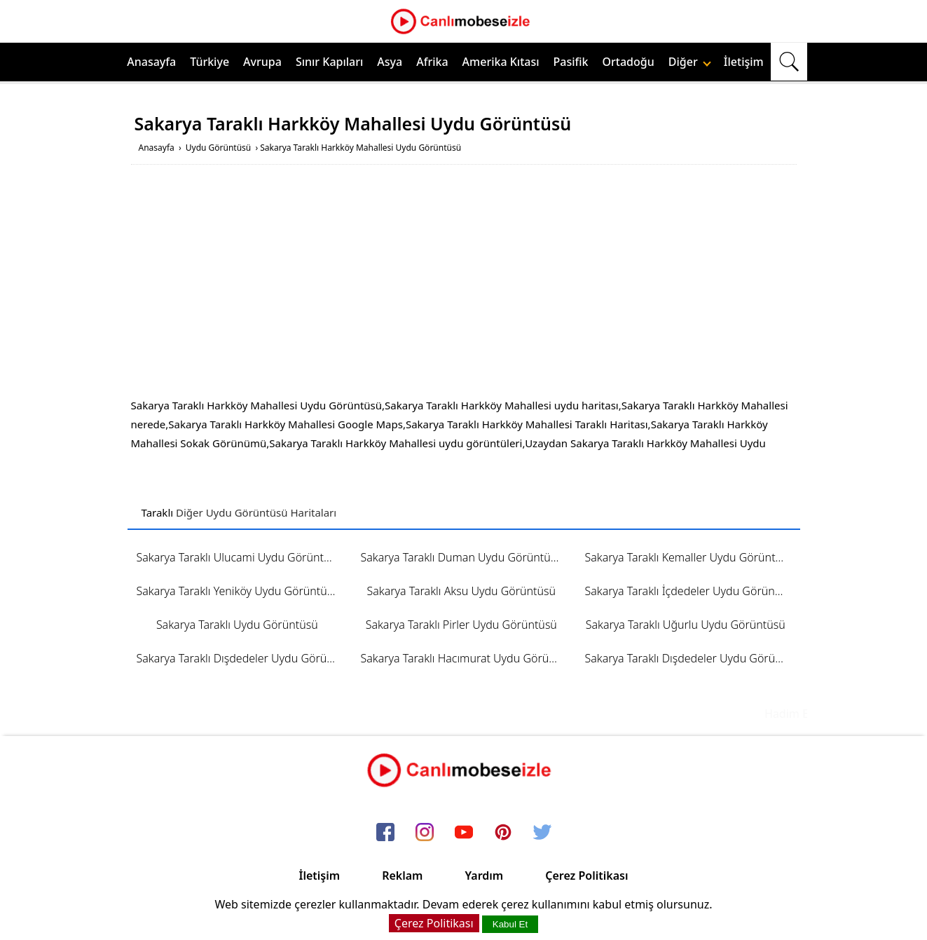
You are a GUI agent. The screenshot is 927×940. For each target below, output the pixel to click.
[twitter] (542, 832)
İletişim (744, 61)
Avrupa (262, 61)
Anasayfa (151, 61)
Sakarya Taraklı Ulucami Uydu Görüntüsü (240, 557)
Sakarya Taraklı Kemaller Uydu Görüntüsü (689, 557)
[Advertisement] (464, 284)
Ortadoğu (628, 61)
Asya (389, 61)
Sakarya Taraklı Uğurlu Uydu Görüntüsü (685, 624)
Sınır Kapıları (329, 61)
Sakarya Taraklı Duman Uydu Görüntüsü (461, 557)
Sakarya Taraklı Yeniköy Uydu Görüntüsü (238, 591)
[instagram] (425, 832)
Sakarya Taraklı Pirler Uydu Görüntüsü (461, 624)
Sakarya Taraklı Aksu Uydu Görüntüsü (461, 591)
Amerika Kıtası (501, 61)
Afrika (432, 61)
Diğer (689, 61)
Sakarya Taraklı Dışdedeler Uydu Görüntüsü (242, 658)
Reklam (402, 875)
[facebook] (385, 832)
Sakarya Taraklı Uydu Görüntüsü (237, 624)
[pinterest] (503, 832)
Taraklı (158, 512)
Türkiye (209, 61)
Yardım (484, 875)
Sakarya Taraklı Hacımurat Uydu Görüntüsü (465, 658)
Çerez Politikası (586, 875)
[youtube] (464, 832)
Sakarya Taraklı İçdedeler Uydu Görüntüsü (689, 591)
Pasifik (571, 61)
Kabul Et (510, 924)
